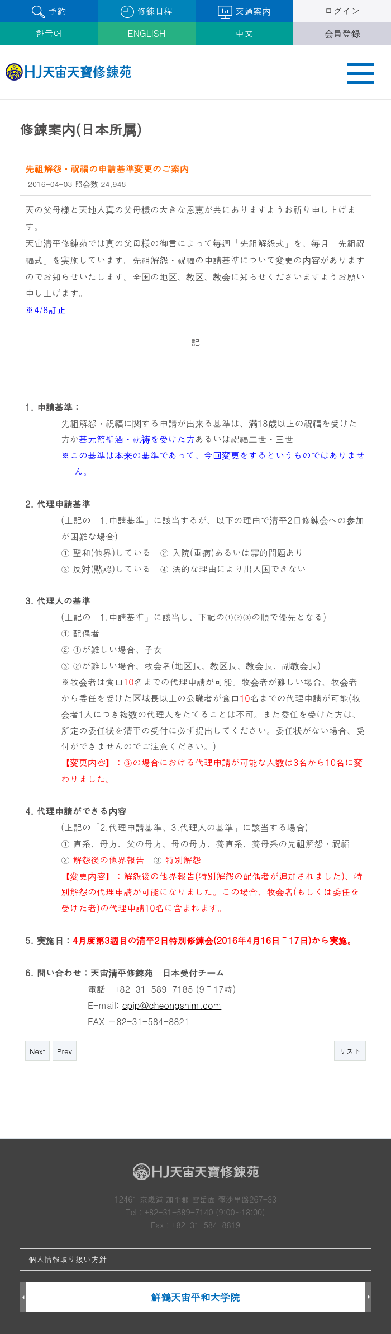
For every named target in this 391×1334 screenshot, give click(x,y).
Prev (64, 1051)
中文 (245, 33)
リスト (349, 1051)
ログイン (342, 10)
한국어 (49, 33)
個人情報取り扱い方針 (67, 1259)
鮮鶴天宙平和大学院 (195, 1297)
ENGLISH (147, 33)
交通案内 (244, 11)
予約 (49, 11)
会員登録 (342, 33)
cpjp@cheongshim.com (172, 1005)
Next (37, 1051)
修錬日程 (147, 11)
